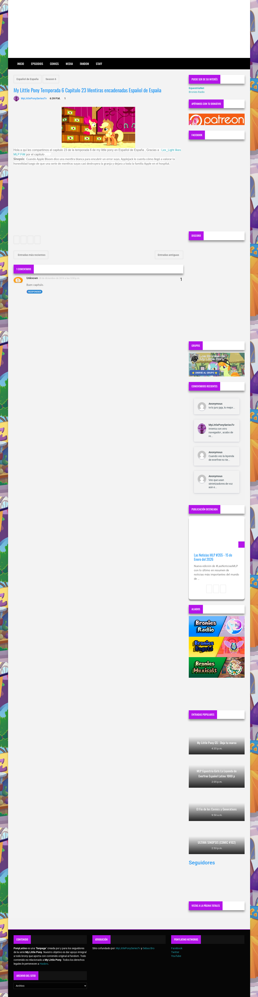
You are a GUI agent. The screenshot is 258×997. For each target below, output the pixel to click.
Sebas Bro (148, 948)
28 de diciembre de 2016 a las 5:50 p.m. (59, 278)
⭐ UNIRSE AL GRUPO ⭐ (204, 373)
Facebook (176, 948)
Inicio (20, 64)
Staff (99, 64)
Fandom (84, 64)
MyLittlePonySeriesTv (221, 424)
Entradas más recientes (31, 254)
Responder (34, 292)
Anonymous (215, 403)
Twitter (175, 952)
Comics (54, 64)
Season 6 (51, 79)
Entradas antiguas (169, 254)
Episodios (37, 64)
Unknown (32, 278)
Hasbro (44, 963)
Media (69, 64)
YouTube (176, 956)
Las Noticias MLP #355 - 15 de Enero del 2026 (213, 557)
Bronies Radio (197, 91)
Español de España (28, 79)
